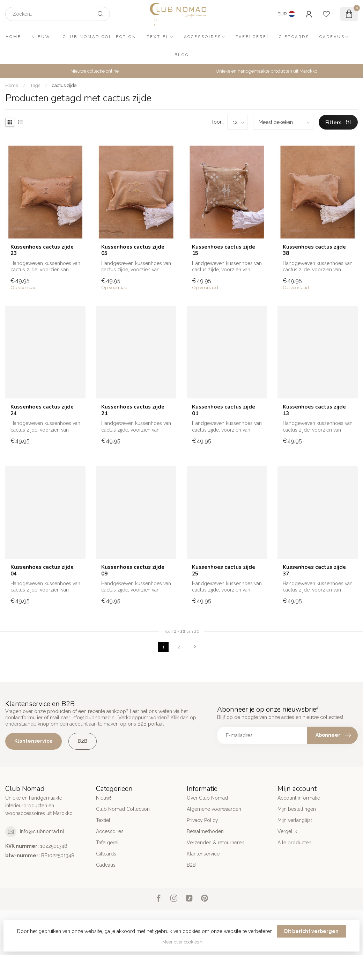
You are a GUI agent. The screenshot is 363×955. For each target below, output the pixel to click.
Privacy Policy (202, 820)
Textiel (158, 37)
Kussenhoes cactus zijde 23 (42, 250)
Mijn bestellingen (296, 809)
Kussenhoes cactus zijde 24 (42, 410)
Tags (35, 85)
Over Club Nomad (207, 798)
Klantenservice (33, 741)
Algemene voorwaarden (214, 809)
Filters (338, 122)
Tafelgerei (252, 37)
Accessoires (202, 37)
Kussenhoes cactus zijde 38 (314, 250)
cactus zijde (64, 85)
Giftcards (294, 37)
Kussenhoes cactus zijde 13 (314, 410)
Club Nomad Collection (99, 37)
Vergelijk (287, 831)
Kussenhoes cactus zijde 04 (42, 570)
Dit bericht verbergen (311, 931)
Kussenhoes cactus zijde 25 (223, 570)
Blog (182, 55)
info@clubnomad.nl (42, 831)
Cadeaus (332, 37)
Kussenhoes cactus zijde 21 (132, 410)
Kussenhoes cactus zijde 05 (132, 250)
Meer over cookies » (182, 942)
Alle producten (294, 842)
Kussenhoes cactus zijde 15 (223, 250)
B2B (82, 741)
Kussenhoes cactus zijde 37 (314, 570)
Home (13, 37)
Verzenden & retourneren (215, 842)
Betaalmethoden (205, 831)
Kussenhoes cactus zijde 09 (132, 570)
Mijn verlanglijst (294, 820)
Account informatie (298, 798)
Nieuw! (42, 37)
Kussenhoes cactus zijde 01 (223, 410)
